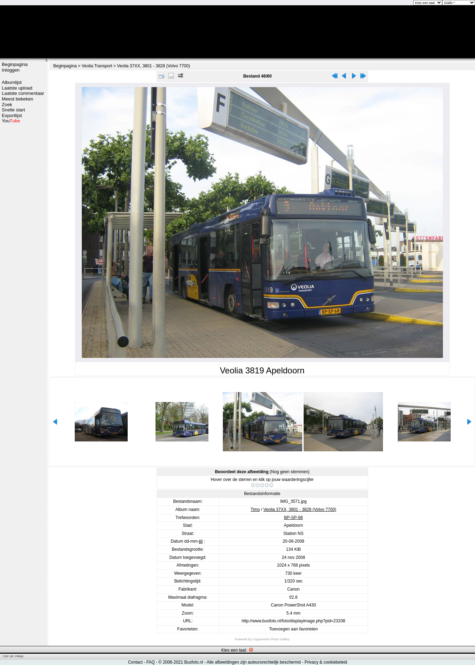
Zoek (7, 104)
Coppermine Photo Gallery (271, 639)
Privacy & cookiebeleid (325, 662)
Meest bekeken (17, 99)
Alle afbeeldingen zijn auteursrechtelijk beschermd (254, 662)
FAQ (150, 662)
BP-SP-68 (293, 517)
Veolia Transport (96, 65)
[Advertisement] (23, 235)
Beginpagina (15, 64)
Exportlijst (12, 115)
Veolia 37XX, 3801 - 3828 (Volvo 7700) (153, 65)
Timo (255, 509)
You (11, 120)
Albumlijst (12, 82)
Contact (135, 662)
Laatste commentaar (23, 93)
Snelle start (13, 109)
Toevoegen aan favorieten (293, 629)
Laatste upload (17, 88)
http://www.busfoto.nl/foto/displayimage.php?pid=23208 (293, 620)
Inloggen (11, 70)
